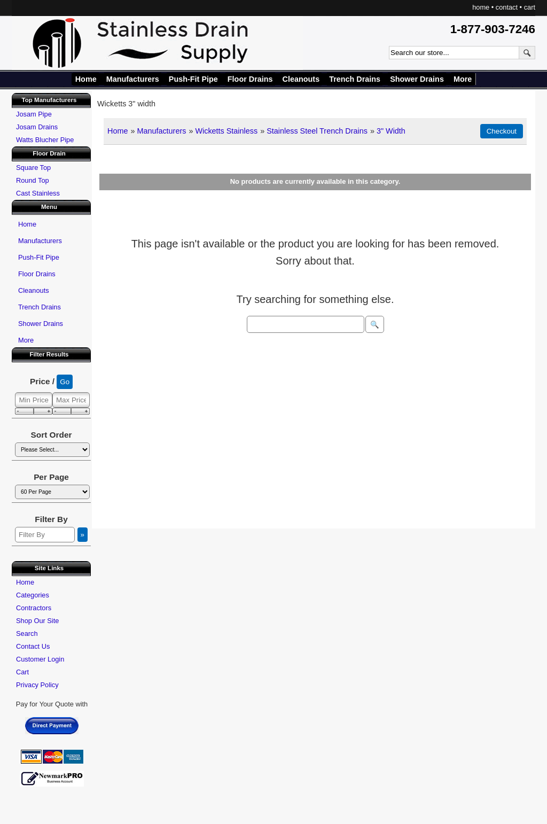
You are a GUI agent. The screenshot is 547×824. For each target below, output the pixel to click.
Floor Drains (250, 79)
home (480, 7)
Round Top (32, 180)
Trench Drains (354, 79)
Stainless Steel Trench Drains (317, 131)
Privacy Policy (37, 685)
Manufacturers (132, 79)
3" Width (391, 131)
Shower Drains (417, 79)
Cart (22, 672)
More (463, 79)
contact (507, 7)
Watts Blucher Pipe (45, 140)
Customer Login (40, 659)
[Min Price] (33, 400)
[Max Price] (71, 400)
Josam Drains (37, 127)
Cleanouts (301, 79)
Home (86, 79)
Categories (32, 595)
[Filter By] (45, 534)
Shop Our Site (37, 621)
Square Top (33, 168)
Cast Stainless (38, 193)
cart (529, 7)
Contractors (33, 608)
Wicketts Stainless (226, 131)
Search (27, 633)
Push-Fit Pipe (193, 79)
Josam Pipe (34, 114)
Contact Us (33, 646)
